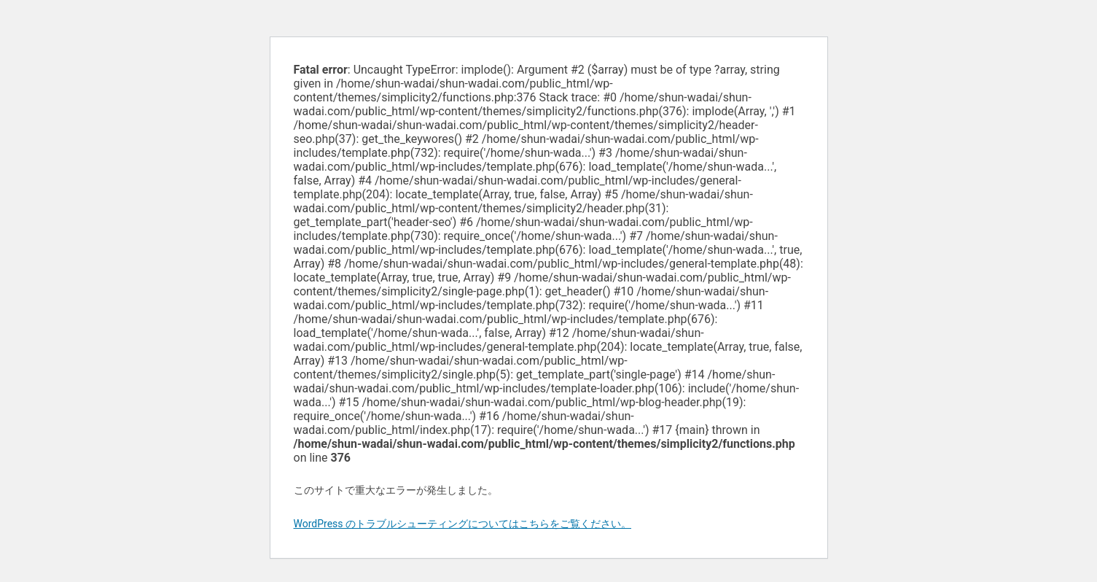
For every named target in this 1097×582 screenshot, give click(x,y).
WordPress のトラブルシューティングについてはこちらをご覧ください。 (463, 523)
